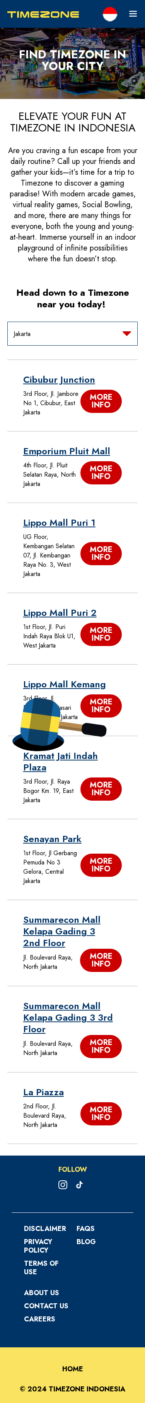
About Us (41, 1293)
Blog (86, 1242)
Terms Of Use (41, 1267)
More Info (101, 401)
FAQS (86, 1229)
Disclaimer (45, 1229)
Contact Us (46, 1306)
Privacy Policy (38, 1246)
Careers (39, 1319)
